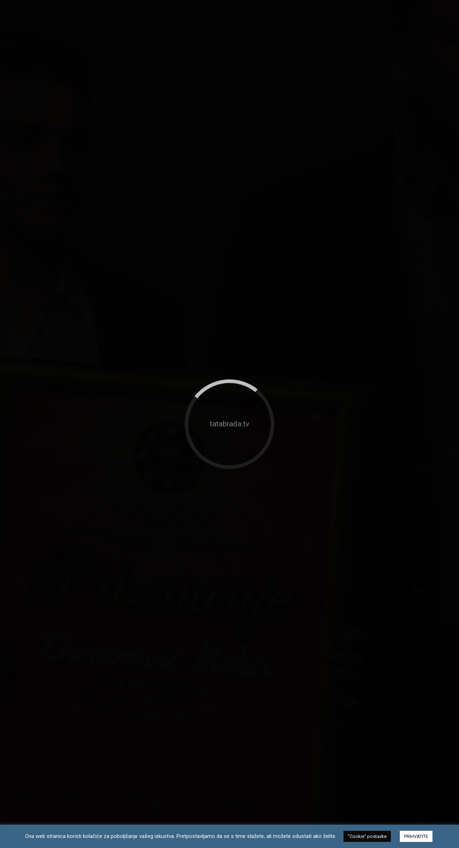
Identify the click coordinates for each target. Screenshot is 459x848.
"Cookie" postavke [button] (367, 836)
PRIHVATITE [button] (416, 836)
